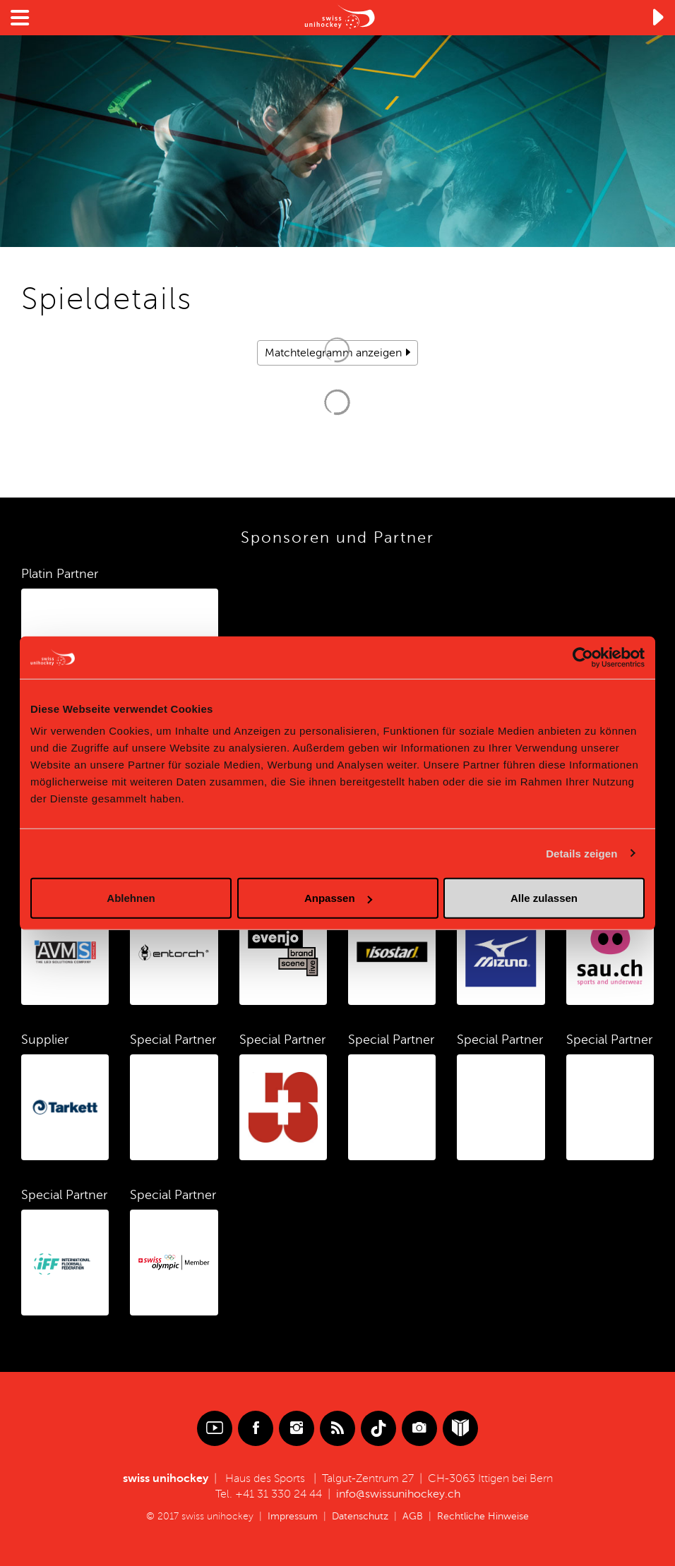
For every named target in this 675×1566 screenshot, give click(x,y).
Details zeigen (581, 853)
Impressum (293, 1516)
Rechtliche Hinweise (483, 1516)
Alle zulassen (544, 898)
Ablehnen (131, 898)
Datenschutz (360, 1516)
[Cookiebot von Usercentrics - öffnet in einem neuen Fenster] (583, 657)
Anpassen (338, 898)
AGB (412, 1516)
